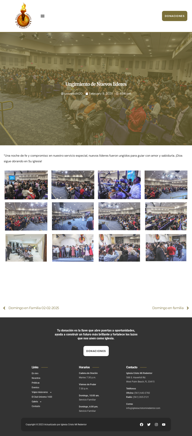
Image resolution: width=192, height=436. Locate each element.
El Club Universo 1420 (42, 397)
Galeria (37, 401)
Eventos (35, 387)
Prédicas (36, 382)
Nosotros (36, 378)
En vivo (35, 373)
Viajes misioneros (42, 392)
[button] (42, 16)
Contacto (36, 406)
